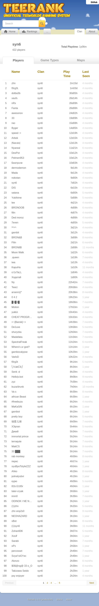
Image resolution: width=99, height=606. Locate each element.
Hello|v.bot (17, 376)
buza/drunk (18, 386)
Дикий (15, 431)
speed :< (16, 133)
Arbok (15, 138)
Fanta (15, 108)
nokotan (16, 177)
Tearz (15, 287)
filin (13, 212)
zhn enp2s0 (18, 511)
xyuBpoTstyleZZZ (21, 466)
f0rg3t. (15, 88)
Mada (15, 172)
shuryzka (17, 332)
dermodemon (19, 168)
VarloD (15, 357)
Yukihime (17, 197)
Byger (15, 128)
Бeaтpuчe (17, 163)
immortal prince (20, 436)
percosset (17, 551)
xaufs (14, 98)
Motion (15, 307)
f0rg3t (15, 362)
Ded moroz (18, 217)
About (69, 599)
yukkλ (15, 312)
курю (14, 481)
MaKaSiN (17, 406)
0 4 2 (14, 297)
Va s (14, 391)
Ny (13, 282)
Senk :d (16, 371)
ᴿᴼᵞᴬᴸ (14, 227)
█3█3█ (16, 302)
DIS (14, 187)
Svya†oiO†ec (19, 556)
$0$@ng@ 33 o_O (22, 565)
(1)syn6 (16, 526)
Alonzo (15, 561)
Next (91, 583)
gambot (16, 411)
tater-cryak (17, 491)
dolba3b (16, 93)
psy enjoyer (18, 575)
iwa (13, 262)
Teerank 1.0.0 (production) (39, 599)
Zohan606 (17, 531)
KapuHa (16, 267)
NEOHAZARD (19, 516)
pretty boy (17, 416)
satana (15, 192)
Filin (14, 242)
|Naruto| (16, 143)
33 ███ (16, 451)
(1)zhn (15, 506)
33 (13, 118)
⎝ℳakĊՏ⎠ (17, 366)
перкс (15, 461)
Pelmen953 (18, 158)
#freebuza (17, 401)
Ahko (14, 471)
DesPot (16, 153)
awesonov (17, 113)
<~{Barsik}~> (19, 322)
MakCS (16, 446)
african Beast (19, 396)
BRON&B (17, 237)
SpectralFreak (19, 342)
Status (59, 599)
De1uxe (16, 327)
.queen (15, 257)
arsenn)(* (17, 292)
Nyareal (16, 148)
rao (13, 123)
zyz (13, 381)
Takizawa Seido (20, 570)
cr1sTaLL (17, 272)
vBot (14, 521)
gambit (15, 232)
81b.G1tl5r (17, 486)
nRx (14, 103)
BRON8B (17, 247)
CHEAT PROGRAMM (23, 317)
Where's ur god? (21, 347)
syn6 (40, 83)
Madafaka (17, 337)
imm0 (15, 496)
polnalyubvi (18, 476)
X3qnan (16, 426)
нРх (14, 546)
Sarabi (15, 541)
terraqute (17, 441)
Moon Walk (18, 252)
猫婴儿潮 (17, 421)
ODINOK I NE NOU (22, 501)
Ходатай (16, 277)
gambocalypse (20, 352)
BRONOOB (18, 207)
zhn (14, 83)
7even (15, 222)
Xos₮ (14, 536)
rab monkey (18, 456)
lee (13, 202)
